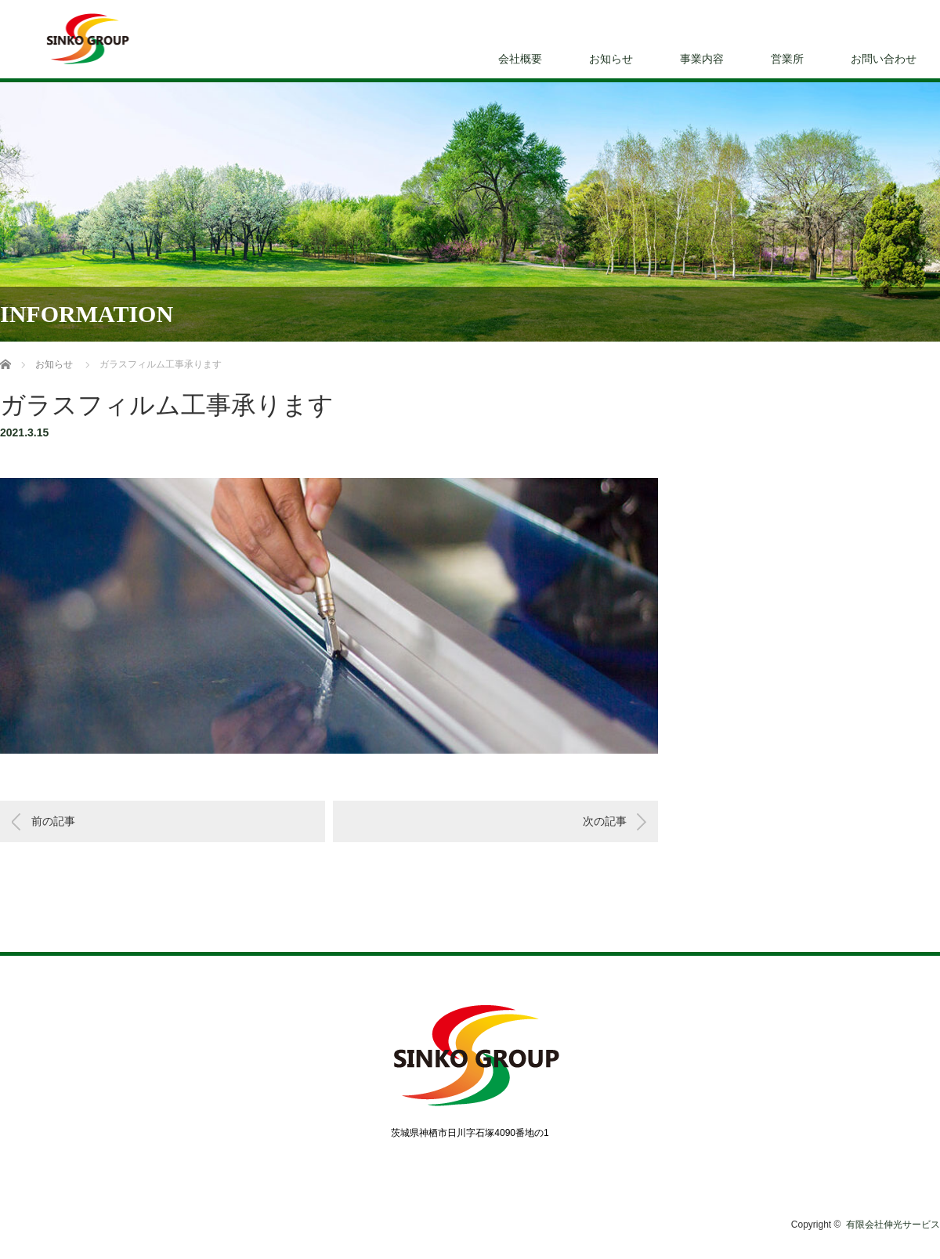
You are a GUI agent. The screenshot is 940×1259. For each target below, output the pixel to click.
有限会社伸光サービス (893, 1224)
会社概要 (520, 58)
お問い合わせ (883, 58)
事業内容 (702, 58)
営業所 (787, 58)
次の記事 (605, 821)
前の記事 (53, 821)
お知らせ (611, 58)
